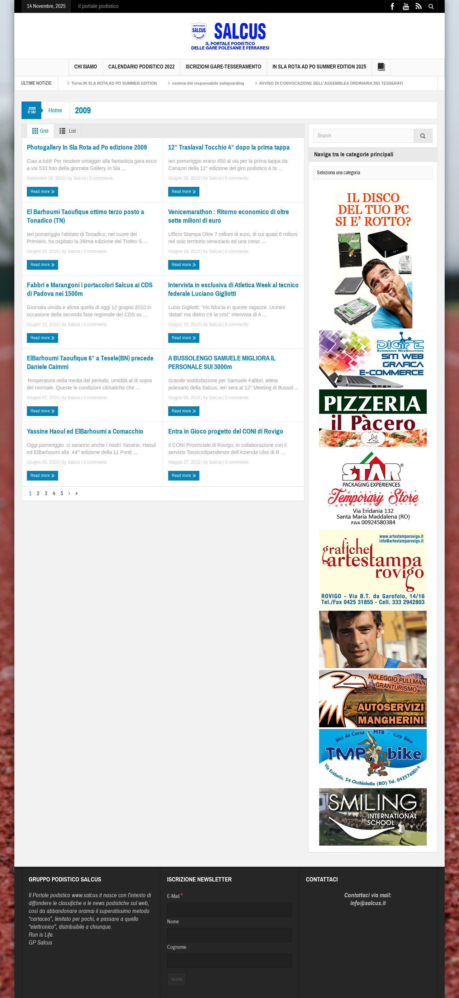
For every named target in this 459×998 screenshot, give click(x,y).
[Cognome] (229, 961)
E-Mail (175, 896)
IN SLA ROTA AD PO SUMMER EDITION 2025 (319, 69)
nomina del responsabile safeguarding (208, 83)
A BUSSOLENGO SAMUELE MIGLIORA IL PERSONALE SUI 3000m (222, 362)
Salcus (80, 178)
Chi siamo (86, 69)
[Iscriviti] (176, 979)
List (66, 131)
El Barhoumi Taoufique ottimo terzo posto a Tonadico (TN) (85, 216)
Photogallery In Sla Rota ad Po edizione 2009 (87, 147)
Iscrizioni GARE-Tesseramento (223, 69)
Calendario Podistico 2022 (141, 69)
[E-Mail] (229, 910)
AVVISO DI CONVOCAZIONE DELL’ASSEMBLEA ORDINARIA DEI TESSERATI (331, 83)
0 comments (100, 178)
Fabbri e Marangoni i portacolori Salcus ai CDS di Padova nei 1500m (89, 289)
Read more (42, 191)
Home (55, 110)
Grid (38, 131)
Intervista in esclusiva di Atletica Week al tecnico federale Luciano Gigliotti (233, 289)
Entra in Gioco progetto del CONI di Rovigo (225, 431)
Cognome (176, 947)
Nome (173, 921)
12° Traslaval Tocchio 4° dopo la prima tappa (229, 147)
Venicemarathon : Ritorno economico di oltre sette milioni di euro (228, 216)
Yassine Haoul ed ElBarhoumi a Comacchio (85, 431)
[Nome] (229, 935)
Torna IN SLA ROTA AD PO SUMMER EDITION (114, 83)
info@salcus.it (368, 903)
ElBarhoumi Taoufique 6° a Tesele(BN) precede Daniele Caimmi (90, 362)
